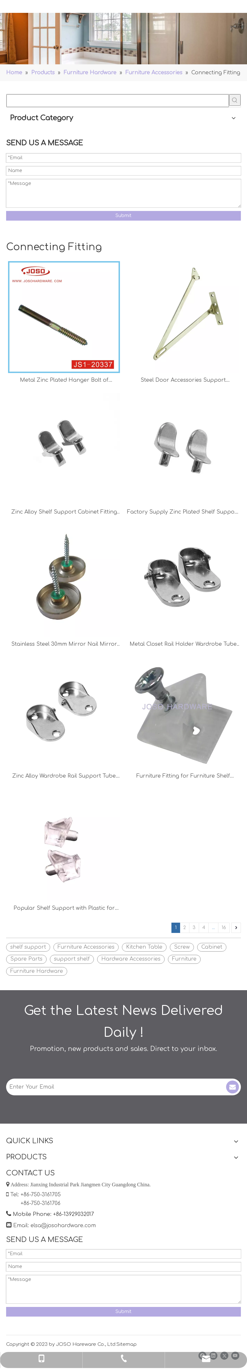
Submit (123, 215)
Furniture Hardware (36, 971)
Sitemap (126, 1344)
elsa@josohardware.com (63, 1225)
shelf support (28, 947)
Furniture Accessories (86, 947)
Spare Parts (26, 959)
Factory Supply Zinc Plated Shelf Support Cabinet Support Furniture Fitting (183, 512)
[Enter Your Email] (111, 1087)
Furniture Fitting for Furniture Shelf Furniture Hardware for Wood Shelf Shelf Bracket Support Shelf (183, 776)
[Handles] (123, 38)
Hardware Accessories (130, 959)
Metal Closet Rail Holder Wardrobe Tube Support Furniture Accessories (183, 645)
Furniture (184, 959)
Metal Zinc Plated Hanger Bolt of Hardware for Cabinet (64, 381)
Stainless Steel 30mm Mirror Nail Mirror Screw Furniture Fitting (64, 645)
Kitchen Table (144, 947)
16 (224, 927)
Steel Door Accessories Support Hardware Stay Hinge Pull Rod (183, 381)
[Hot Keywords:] (235, 100)
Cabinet (211, 947)
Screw (182, 947)
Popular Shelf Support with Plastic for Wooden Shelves (64, 909)
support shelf (72, 959)
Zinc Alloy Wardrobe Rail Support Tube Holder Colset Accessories (64, 776)
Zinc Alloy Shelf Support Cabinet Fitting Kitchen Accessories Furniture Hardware (64, 512)
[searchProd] (117, 100)
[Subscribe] (232, 1087)
